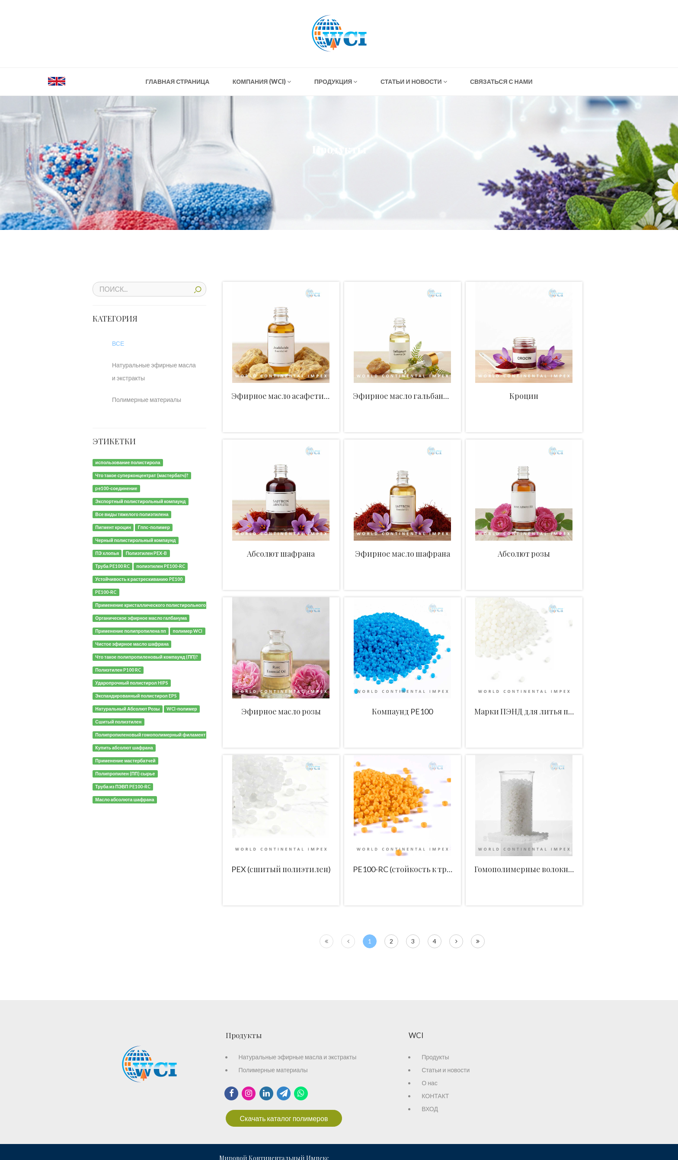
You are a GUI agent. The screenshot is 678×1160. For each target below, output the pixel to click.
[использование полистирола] (128, 461)
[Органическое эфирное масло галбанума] (141, 617)
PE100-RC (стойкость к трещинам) (416, 869)
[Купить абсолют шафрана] (124, 747)
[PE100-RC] (106, 591)
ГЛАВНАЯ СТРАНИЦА (177, 81)
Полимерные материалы (273, 1070)
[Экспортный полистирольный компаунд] (141, 500)
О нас (429, 1083)
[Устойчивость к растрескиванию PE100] (139, 578)
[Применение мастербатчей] (125, 760)
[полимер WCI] (187, 630)
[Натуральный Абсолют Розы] (128, 708)
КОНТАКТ (435, 1095)
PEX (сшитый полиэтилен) (281, 869)
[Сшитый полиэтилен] (118, 721)
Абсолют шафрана (281, 553)
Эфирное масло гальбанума (405, 396)
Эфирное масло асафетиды (283, 396)
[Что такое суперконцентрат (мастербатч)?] (142, 474)
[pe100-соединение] (116, 487)
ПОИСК (197, 288)
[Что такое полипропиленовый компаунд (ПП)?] (147, 656)
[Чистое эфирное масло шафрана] (132, 643)
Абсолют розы (524, 553)
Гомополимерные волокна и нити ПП (543, 869)
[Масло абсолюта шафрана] (125, 799)
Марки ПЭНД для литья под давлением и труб (559, 711)
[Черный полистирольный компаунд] (136, 539)
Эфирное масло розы (281, 711)
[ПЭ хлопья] (107, 552)
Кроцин (523, 396)
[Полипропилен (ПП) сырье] (125, 773)
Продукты (435, 1057)
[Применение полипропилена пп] (131, 630)
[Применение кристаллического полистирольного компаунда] (163, 604)
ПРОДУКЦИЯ (336, 81)
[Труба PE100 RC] (112, 565)
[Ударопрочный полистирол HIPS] (132, 682)
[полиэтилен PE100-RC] (161, 565)
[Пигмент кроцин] (113, 526)
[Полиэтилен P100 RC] (118, 669)
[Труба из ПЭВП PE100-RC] (123, 786)
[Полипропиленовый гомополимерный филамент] (150, 734)
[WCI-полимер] (182, 708)
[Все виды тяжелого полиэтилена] (132, 513)
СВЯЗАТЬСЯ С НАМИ (501, 81)
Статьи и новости (446, 1070)
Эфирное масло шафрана (402, 553)
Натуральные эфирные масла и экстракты (298, 1057)
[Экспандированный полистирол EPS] (136, 695)
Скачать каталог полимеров (284, 1118)
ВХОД (430, 1108)
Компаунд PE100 (402, 711)
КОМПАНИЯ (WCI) (262, 81)
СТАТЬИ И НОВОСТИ (414, 81)
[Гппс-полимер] (154, 526)
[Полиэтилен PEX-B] (146, 552)
